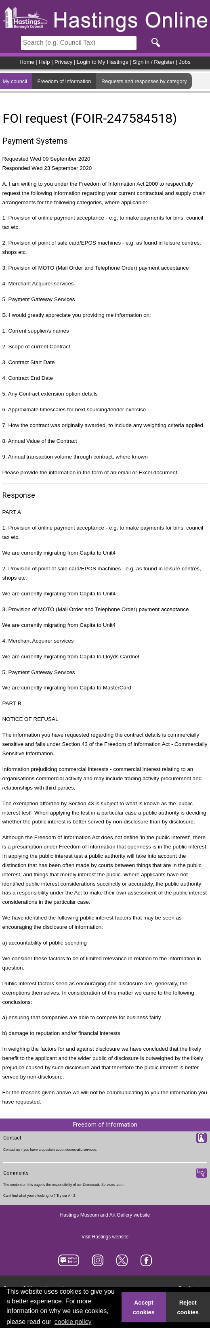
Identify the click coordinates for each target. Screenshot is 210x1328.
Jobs (185, 62)
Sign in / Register (153, 62)
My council (14, 81)
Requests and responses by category (144, 81)
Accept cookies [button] (144, 1307)
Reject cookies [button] (188, 1307)
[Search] (78, 43)
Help (44, 62)
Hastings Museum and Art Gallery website (105, 1215)
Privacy (64, 62)
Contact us (11, 1150)
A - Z (72, 1196)
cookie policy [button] (73, 1321)
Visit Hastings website (105, 1237)
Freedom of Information (64, 81)
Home (26, 62)
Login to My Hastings (102, 62)
